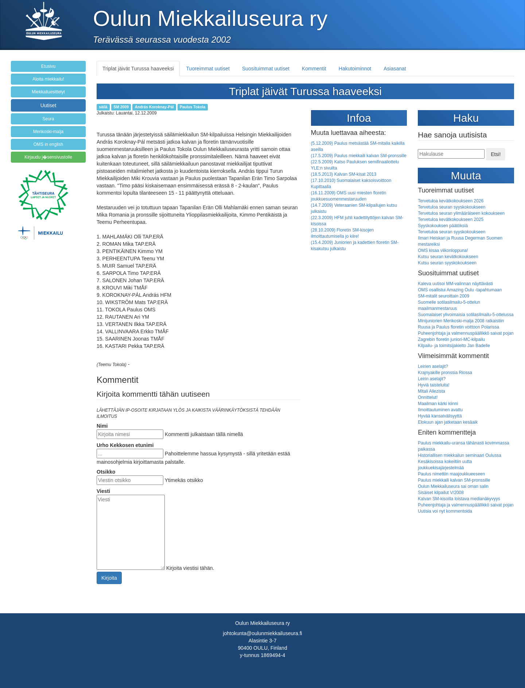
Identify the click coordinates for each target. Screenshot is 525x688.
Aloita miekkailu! (48, 79)
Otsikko (106, 472)
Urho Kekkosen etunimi (125, 445)
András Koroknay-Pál (154, 107)
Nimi (102, 426)
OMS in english (48, 144)
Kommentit (314, 68)
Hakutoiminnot (355, 68)
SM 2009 (121, 107)
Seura (48, 118)
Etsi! (496, 154)
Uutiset (48, 105)
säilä (103, 107)
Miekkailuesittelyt (48, 91)
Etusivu (48, 66)
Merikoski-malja (48, 131)
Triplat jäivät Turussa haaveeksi (138, 68)
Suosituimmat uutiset (265, 68)
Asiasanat (395, 68)
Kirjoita (109, 578)
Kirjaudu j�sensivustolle (48, 157)
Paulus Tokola (192, 107)
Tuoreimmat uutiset (208, 68)
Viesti (103, 491)
